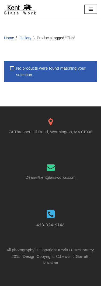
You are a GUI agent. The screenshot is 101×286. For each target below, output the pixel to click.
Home (9, 38)
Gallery (25, 38)
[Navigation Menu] (90, 9)
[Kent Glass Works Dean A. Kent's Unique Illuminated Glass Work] (20, 9)
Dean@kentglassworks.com (50, 177)
